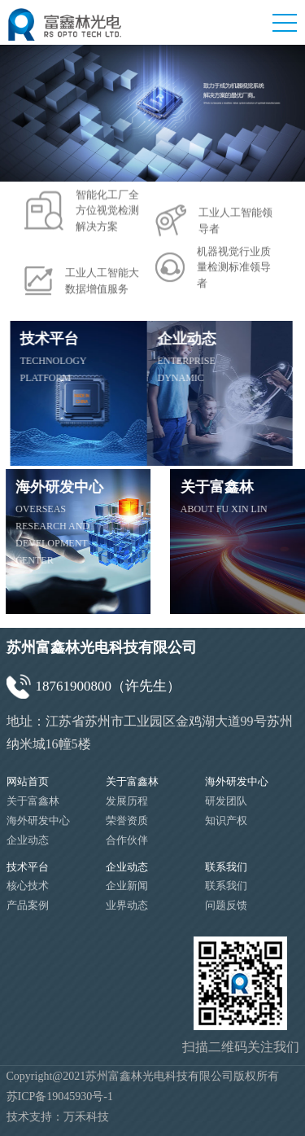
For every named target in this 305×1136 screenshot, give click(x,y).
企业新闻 (127, 885)
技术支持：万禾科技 (58, 1117)
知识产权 (226, 820)
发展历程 (127, 801)
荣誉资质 (127, 820)
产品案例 (28, 905)
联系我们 (226, 885)
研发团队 (226, 801)
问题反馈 (226, 905)
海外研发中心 (38, 820)
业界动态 (127, 905)
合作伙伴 (127, 840)
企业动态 (28, 840)
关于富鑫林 (33, 801)
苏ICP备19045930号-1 (60, 1096)
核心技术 (28, 885)
